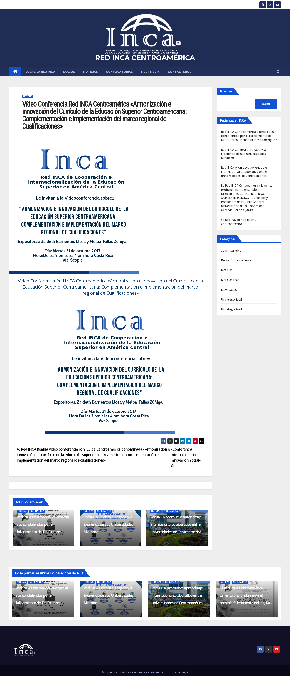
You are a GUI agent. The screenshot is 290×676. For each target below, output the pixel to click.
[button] (278, 72)
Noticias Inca (37, 511)
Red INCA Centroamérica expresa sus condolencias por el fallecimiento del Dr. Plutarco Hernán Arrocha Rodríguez (249, 136)
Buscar (226, 91)
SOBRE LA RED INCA (40, 71)
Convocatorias (119, 71)
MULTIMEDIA (150, 71)
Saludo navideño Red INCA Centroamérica (240, 222)
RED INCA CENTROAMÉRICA (145, 57)
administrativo (231, 250)
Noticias (90, 71)
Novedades (229, 290)
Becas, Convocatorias (236, 260)
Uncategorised (231, 299)
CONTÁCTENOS (180, 71)
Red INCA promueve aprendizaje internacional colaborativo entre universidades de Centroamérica (175, 524)
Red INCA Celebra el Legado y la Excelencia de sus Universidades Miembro (108, 524)
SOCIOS (69, 71)
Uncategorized (231, 309)
